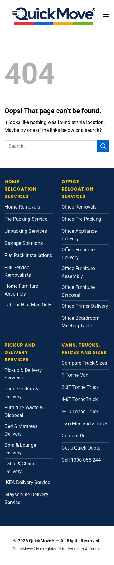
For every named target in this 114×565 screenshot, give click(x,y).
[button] (105, 16)
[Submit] (103, 146)
